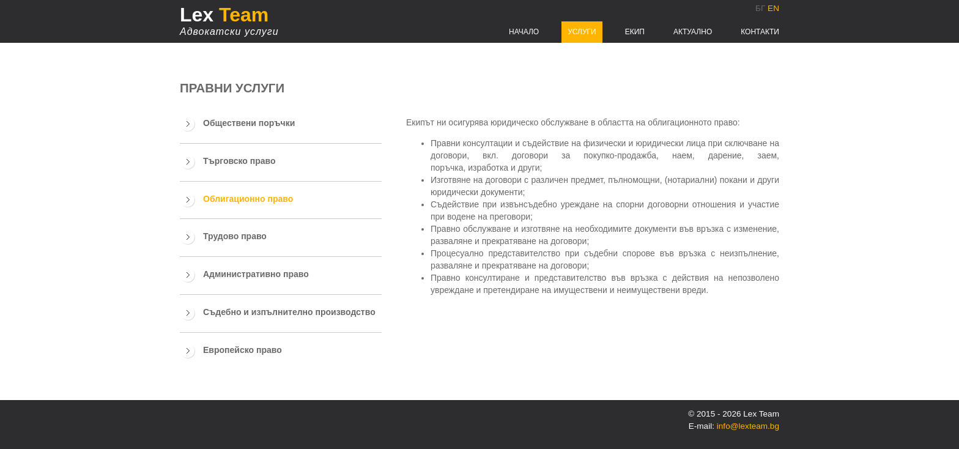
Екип (635, 32)
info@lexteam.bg (748, 426)
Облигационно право (248, 199)
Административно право (256, 274)
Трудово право (235, 236)
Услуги (582, 32)
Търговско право (239, 161)
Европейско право (242, 350)
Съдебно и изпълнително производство (289, 312)
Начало (524, 32)
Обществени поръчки (249, 123)
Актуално (692, 32)
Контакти (760, 32)
